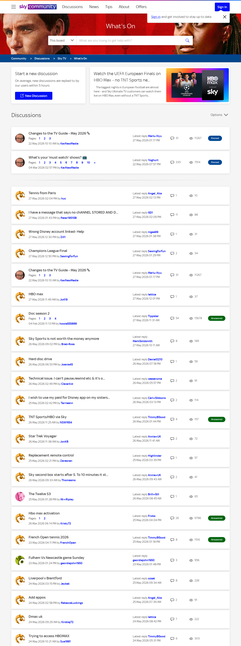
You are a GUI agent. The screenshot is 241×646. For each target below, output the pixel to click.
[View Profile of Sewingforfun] (69, 256)
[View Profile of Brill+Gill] (153, 494)
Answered (216, 318)
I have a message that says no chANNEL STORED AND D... (73, 212)
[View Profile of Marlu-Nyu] (155, 136)
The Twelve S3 (40, 494)
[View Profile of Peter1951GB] (69, 218)
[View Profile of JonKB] (64, 441)
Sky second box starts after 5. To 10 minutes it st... (68, 475)
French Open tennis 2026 (49, 537)
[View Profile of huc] (63, 198)
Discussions (72, 7)
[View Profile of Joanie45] (67, 364)
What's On (120, 26)
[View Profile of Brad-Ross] (68, 344)
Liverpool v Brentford (45, 578)
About (124, 7)
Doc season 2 (39, 313)
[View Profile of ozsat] (151, 578)
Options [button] (216, 115)
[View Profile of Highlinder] (155, 455)
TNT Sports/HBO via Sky (48, 417)
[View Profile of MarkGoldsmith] (143, 341)
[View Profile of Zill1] (63, 237)
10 (88, 162)
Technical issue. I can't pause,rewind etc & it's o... (67, 378)
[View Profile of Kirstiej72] (67, 622)
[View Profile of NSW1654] (66, 422)
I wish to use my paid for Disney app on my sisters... (69, 397)
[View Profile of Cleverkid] (67, 384)
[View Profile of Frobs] (151, 516)
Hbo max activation (44, 513)
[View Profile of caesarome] (155, 378)
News (94, 7)
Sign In (222, 7)
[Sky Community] (38, 7)
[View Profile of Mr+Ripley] (67, 499)
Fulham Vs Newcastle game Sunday (56, 557)
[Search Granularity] (62, 40)
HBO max (36, 294)
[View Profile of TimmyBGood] (156, 417)
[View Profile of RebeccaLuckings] (72, 603)
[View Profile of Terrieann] (67, 403)
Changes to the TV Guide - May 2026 (58, 133)
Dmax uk (36, 616)
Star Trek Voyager (43, 436)
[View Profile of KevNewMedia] (69, 143)
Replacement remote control (51, 455)
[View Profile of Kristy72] (65, 523)
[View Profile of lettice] (152, 294)
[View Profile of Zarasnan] (66, 461)
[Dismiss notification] (225, 17)
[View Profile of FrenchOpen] (68, 542)
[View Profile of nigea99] (153, 232)
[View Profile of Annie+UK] (154, 436)
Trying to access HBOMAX (49, 636)
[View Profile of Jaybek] (65, 583)
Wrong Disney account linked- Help (56, 231)
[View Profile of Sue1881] (65, 641)
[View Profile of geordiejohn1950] (71, 563)
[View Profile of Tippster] (153, 316)
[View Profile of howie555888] (68, 323)
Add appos (37, 597)
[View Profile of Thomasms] (69, 480)
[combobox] (128, 40)
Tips (108, 7)
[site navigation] (13, 7)
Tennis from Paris (42, 193)
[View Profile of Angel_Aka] (155, 193)
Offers (141, 7)
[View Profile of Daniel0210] (155, 359)
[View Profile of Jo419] (64, 299)
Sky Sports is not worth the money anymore (64, 338)
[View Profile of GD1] (150, 212)
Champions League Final (48, 251)
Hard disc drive (40, 359)
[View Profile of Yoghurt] (153, 160)
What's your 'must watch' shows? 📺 (58, 157)
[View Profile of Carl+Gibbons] (157, 398)
